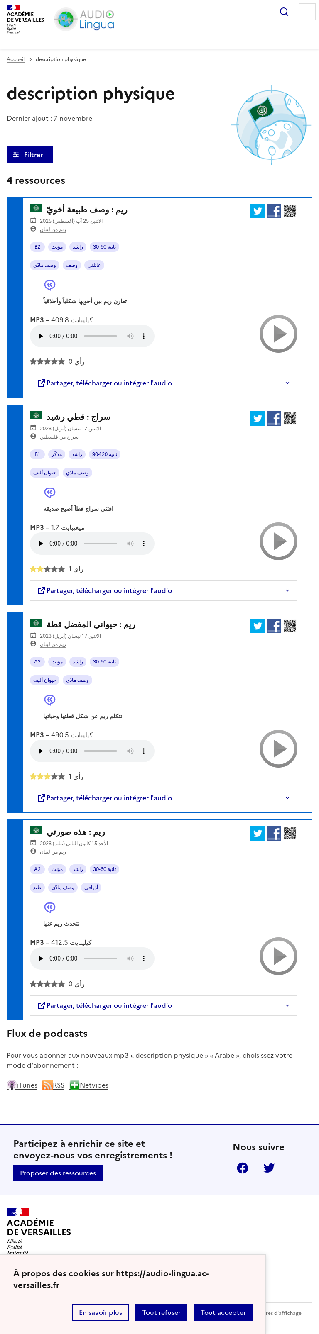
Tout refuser (161, 1312)
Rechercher (284, 11)
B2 (37, 247)
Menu (307, 11)
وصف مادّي (44, 265)
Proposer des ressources (58, 1173)
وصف (72, 265)
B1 (37, 454)
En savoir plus (100, 1312)
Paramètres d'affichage (273, 1313)
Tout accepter (223, 1312)
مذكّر (57, 454)
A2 (37, 662)
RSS (53, 1085)
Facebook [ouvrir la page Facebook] (243, 1168)
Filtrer (34, 155)
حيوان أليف (44, 472)
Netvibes (88, 1085)
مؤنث (57, 247)
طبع (37, 887)
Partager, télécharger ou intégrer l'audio (104, 383)
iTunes (22, 1085)
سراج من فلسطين (59, 437)
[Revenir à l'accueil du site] (39, 1231)
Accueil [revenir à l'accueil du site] (16, 59)
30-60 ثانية (104, 247)
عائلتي (94, 265)
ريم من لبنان (53, 229)
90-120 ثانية (104, 454)
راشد (78, 247)
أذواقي (91, 887)
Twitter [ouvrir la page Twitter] (269, 1168)
